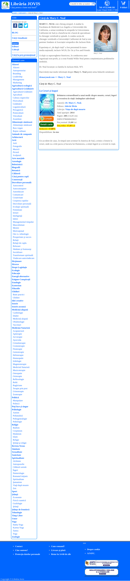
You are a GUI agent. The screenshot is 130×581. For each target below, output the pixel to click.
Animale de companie (22, 134)
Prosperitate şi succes (22, 237)
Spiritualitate (18, 458)
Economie (17, 497)
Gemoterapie (18, 352)
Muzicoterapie (19, 370)
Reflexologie (18, 379)
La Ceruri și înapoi (48, 90)
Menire (16, 228)
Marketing (17, 82)
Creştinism (17, 431)
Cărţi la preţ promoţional (23, 55)
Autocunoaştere (19, 188)
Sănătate (16, 449)
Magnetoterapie (19, 364)
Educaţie (16, 273)
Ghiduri (15, 291)
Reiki (15, 382)
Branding (17, 73)
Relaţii (16, 240)
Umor (14, 518)
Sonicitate (16, 455)
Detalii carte (46, 124)
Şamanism (17, 482)
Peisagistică (18, 110)
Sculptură (17, 155)
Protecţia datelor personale (27, 554)
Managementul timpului (23, 222)
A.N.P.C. (91, 553)
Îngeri (15, 470)
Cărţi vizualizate (19, 38)
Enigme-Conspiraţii (21, 279)
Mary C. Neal (73, 103)
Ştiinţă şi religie (20, 443)
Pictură (16, 152)
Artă (14, 140)
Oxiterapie (17, 376)
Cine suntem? (21, 550)
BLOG (15, 32)
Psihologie (16, 409)
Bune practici (18, 294)
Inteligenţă (17, 216)
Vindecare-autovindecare (23, 258)
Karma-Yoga (18, 527)
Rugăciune (17, 385)
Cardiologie (18, 313)
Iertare (15, 213)
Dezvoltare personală (21, 182)
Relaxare (16, 246)
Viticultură (17, 116)
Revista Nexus (18, 446)
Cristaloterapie (19, 343)
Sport (14, 491)
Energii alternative (20, 276)
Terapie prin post (20, 388)
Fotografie (17, 146)
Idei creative (17, 300)
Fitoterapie (17, 349)
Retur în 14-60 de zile (61, 554)
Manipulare (18, 400)
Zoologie (16, 537)
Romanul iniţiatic (20, 476)
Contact (19, 546)
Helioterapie (18, 355)
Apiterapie (17, 334)
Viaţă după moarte (21, 485)
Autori (15, 43)
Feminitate (17, 210)
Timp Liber (17, 515)
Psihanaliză (18, 415)
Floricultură (18, 101)
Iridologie (17, 361)
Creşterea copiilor (20, 200)
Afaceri (15, 64)
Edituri (15, 46)
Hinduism (17, 434)
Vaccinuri (17, 325)
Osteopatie (17, 373)
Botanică (16, 170)
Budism (16, 428)
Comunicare (18, 194)
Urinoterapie (18, 391)
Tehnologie (17, 512)
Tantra (15, 530)
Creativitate (18, 197)
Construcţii (17, 179)
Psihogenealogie (20, 419)
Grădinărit (17, 104)
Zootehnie (17, 119)
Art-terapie (17, 337)
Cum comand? (58, 546)
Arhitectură (17, 137)
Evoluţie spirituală (21, 207)
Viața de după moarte (75, 109)
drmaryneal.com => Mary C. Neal (55, 77)
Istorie (15, 303)
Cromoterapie (19, 346)
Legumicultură (19, 107)
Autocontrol (18, 185)
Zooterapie (17, 394)
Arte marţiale (18, 158)
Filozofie (16, 288)
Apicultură (17, 95)
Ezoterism (16, 285)
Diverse (15, 264)
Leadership (17, 76)
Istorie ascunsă (19, 306)
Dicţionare (17, 261)
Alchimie (17, 461)
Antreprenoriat (19, 70)
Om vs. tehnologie (21, 234)
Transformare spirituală (23, 255)
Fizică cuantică (19, 500)
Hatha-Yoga (18, 524)
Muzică (16, 149)
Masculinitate (19, 225)
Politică (15, 397)
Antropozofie (18, 464)
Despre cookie (93, 549)
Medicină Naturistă (21, 328)
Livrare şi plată (58, 550)
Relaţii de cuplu (20, 243)
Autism (16, 412)
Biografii (16, 167)
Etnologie (16, 282)
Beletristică (17, 164)
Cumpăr (48, 119)
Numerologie (18, 473)
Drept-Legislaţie (19, 267)
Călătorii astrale (20, 467)
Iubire (15, 219)
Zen (14, 488)
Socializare (17, 252)
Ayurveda (17, 340)
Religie (15, 425)
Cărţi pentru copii (20, 176)
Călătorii (16, 173)
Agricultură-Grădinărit (23, 89)
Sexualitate (17, 452)
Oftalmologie (18, 322)
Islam (15, 437)
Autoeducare (18, 191)
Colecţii (15, 49)
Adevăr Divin (70, 106)
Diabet (16, 316)
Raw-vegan (18, 128)
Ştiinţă (15, 494)
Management (18, 79)
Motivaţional (18, 231)
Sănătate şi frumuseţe (22, 249)
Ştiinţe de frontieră (20, 509)
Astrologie (16, 161)
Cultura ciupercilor (21, 98)
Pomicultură (18, 113)
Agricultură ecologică (22, 85)
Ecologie (16, 270)
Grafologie (17, 503)
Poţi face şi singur (20, 406)
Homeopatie (18, 358)
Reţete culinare (19, 131)
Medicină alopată (20, 310)
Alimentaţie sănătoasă (22, 122)
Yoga (14, 521)
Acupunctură (18, 331)
